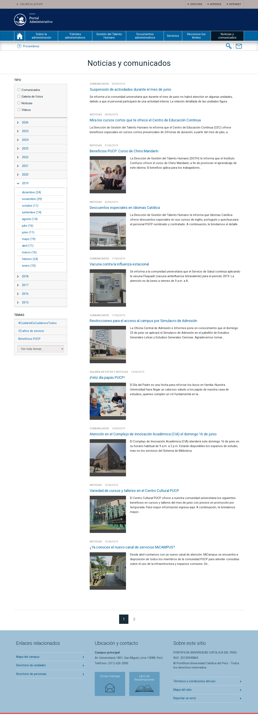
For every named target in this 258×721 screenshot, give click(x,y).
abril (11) (27, 245)
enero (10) (29, 265)
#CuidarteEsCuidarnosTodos (37, 323)
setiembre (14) (31, 212)
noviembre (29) (32, 199)
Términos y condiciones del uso (194, 688)
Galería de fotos (32, 96)
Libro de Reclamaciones (142, 685)
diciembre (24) (31, 192)
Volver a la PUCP (31, 4)
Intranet (235, 4)
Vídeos (26, 110)
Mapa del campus (28, 664)
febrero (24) (30, 259)
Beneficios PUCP (29, 339)
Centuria (196, 4)
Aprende (215, 4)
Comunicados (31, 90)
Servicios (173, 36)
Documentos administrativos (145, 35)
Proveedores (31, 46)
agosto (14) (29, 219)
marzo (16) (29, 252)
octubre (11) (30, 205)
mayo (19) (28, 239)
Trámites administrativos (75, 35)
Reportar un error (184, 705)
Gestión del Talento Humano (109, 35)
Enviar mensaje (109, 684)
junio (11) (28, 232)
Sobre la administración (41, 35)
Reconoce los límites (196, 35)
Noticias (27, 103)
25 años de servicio (31, 331)
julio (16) (27, 225)
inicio (19, 36)
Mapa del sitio (182, 697)
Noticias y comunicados (227, 35)
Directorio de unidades (31, 672)
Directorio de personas (31, 681)
